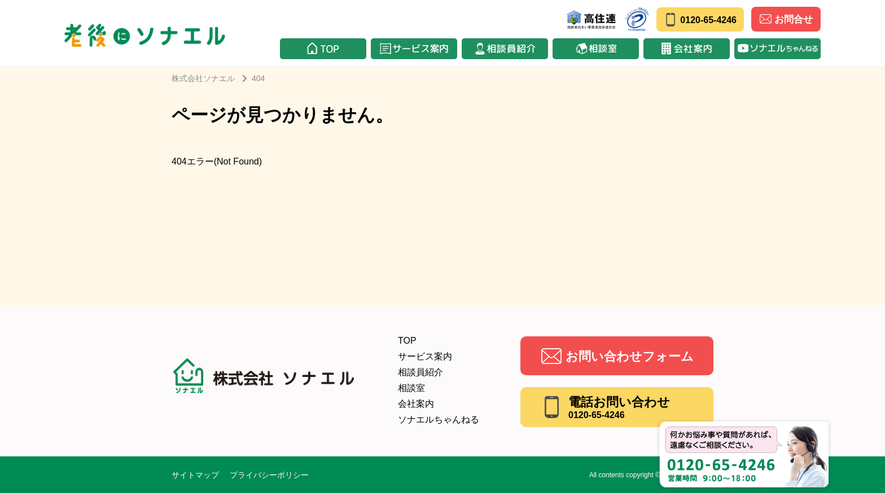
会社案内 (416, 403)
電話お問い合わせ (619, 407)
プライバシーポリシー (269, 474)
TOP (407, 340)
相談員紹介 (420, 372)
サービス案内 (425, 356)
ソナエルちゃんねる (438, 419)
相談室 (411, 388)
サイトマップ (195, 474)
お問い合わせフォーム (630, 356)
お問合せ (786, 19)
